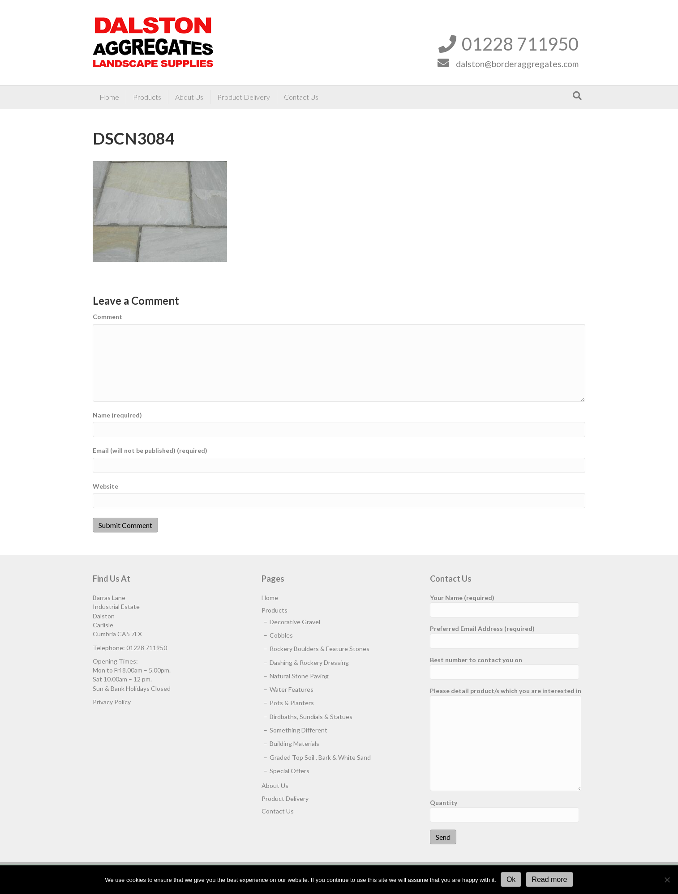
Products (147, 97)
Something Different (298, 730)
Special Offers (289, 771)
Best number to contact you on (504, 668)
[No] (666, 879)
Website (105, 486)
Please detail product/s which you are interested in (505, 739)
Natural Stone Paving (299, 676)
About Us (189, 97)
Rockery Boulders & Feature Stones (319, 648)
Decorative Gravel (295, 622)
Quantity (504, 810)
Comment (107, 316)
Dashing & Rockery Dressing (309, 662)
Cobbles (281, 635)
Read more (549, 879)
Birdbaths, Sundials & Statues (311, 716)
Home (109, 97)
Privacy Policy (112, 702)
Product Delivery (243, 97)
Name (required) (117, 415)
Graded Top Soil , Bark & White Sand (320, 757)
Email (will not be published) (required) (150, 450)
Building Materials (294, 743)
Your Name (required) (504, 605)
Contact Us (301, 97)
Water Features (291, 689)
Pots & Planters (292, 703)
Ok (510, 879)
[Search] (577, 96)
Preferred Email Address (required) (504, 636)
